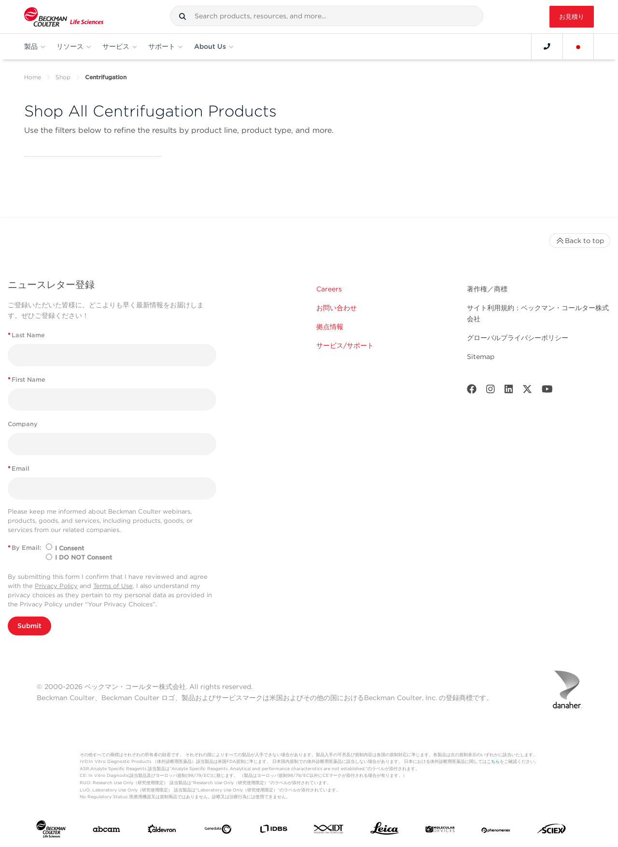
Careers (329, 289)
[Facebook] (472, 391)
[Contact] (547, 46)
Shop (63, 77)
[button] (182, 16)
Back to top (579, 240)
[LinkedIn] (509, 391)
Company (23, 424)
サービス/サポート (345, 345)
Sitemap (480, 356)
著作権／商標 (487, 289)
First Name (26, 379)
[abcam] (106, 831)
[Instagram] (490, 391)
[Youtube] (547, 391)
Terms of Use (113, 585)
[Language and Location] (578, 46)
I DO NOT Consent (83, 557)
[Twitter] (527, 391)
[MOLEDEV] (440, 831)
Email (18, 468)
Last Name (26, 335)
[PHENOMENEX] (496, 831)
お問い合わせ (336, 308)
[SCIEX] (551, 831)
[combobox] (326, 16)
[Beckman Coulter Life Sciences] (63, 17)
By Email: (25, 547)
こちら (493, 761)
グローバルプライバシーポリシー (517, 338)
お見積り (571, 16)
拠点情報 (329, 326)
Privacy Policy (56, 585)
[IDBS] (273, 830)
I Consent (69, 548)
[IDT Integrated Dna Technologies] (329, 831)
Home (32, 77)
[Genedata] (218, 831)
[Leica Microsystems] (384, 831)
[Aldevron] (162, 831)
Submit (29, 626)
